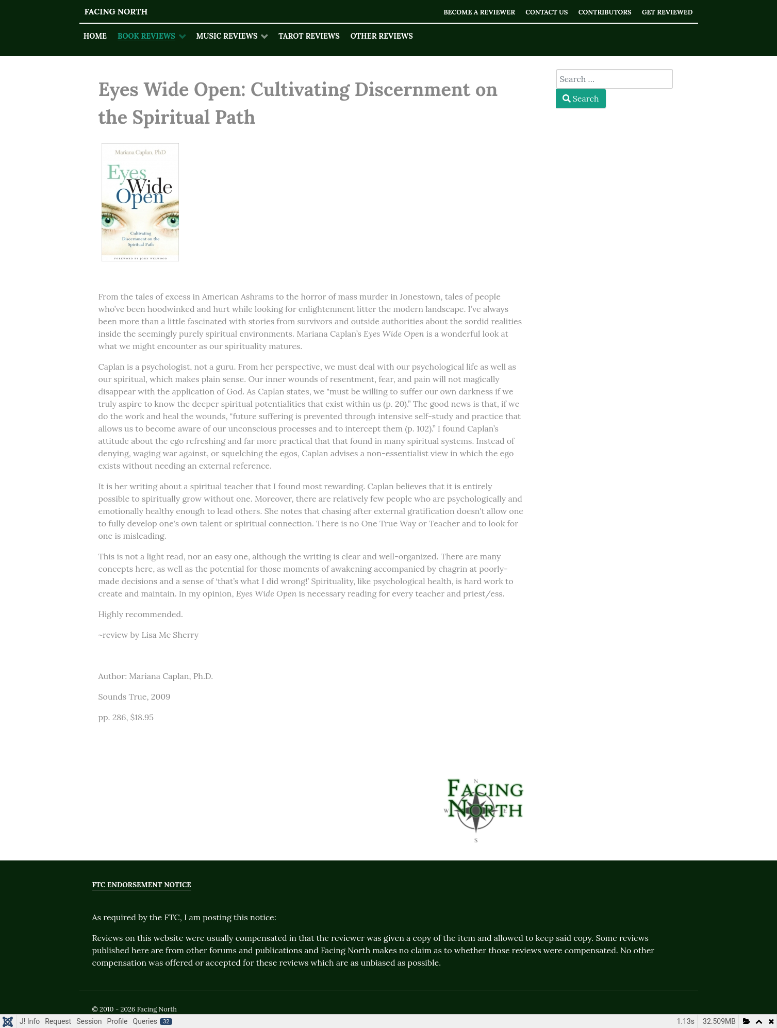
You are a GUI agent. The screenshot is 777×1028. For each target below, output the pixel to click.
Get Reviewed (667, 12)
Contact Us (546, 12)
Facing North (116, 11)
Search (581, 98)
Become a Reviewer (479, 12)
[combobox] (614, 79)
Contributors (605, 12)
